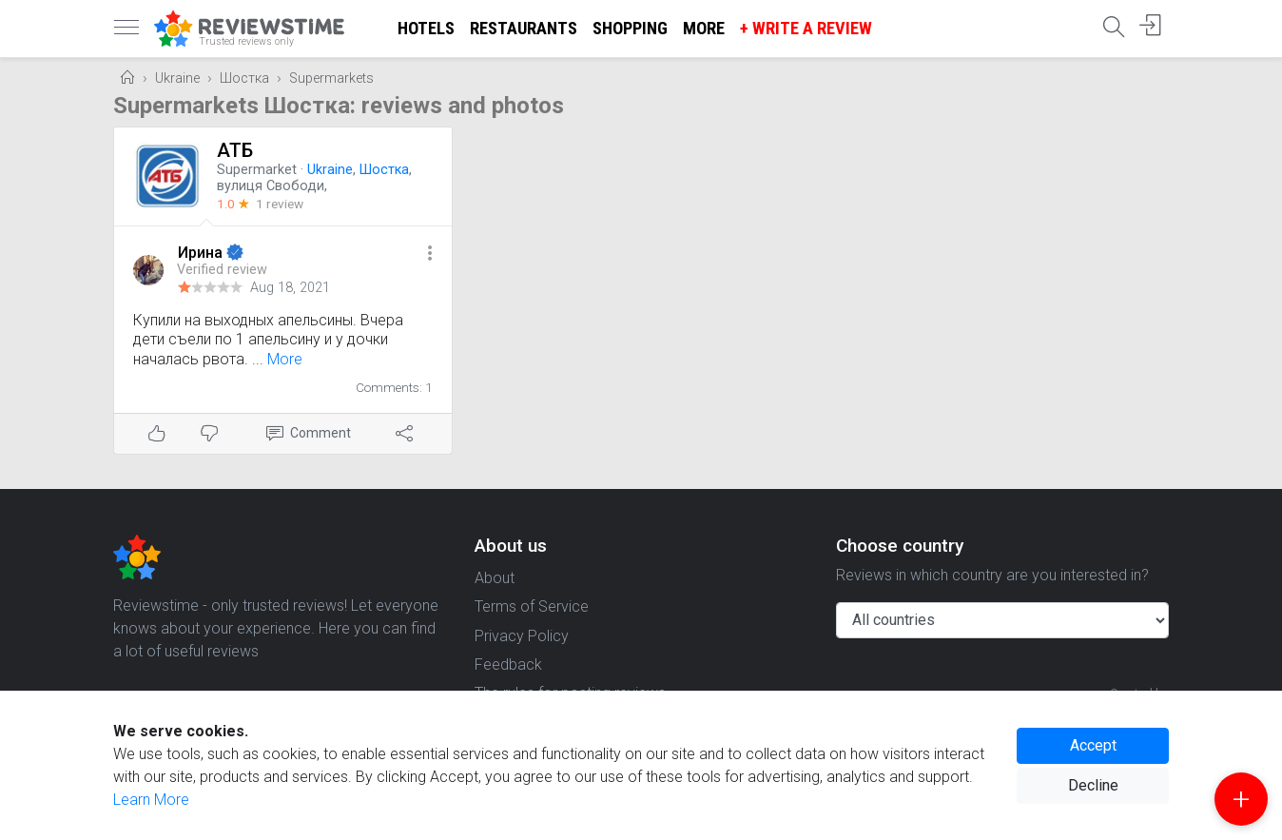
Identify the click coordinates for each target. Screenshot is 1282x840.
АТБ (235, 150)
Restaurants (523, 28)
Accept (1093, 745)
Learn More (151, 800)
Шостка (244, 78)
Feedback (508, 664)
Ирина (202, 253)
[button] (430, 254)
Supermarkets (331, 78)
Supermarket (257, 170)
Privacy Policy (522, 636)
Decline (1093, 785)
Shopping (630, 28)
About (495, 578)
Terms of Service (532, 606)
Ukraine (177, 78)
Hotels (426, 28)
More (704, 28)
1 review (279, 203)
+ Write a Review (806, 28)
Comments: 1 (394, 387)
